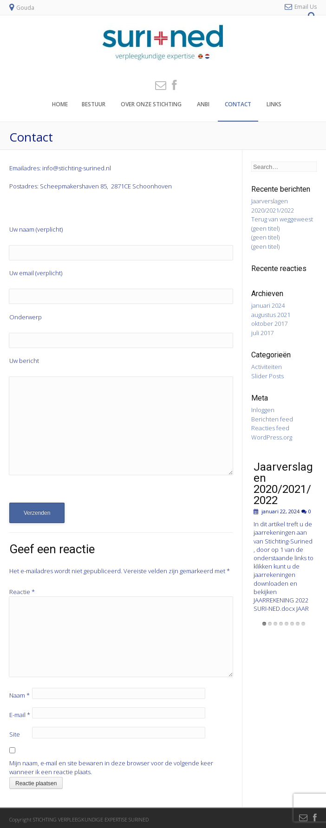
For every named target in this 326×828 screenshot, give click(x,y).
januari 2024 (268, 305)
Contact (238, 104)
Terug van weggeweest (282, 219)
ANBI (203, 104)
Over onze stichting (151, 104)
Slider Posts (267, 376)
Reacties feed (270, 428)
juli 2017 (262, 333)
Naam (19, 695)
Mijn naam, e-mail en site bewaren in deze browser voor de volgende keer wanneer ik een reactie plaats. (111, 767)
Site (14, 734)
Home (60, 104)
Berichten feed (272, 419)
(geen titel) (265, 228)
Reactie (22, 592)
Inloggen (262, 410)
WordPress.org (271, 437)
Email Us (305, 7)
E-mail (19, 715)
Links (274, 104)
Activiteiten (266, 366)
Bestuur (93, 104)
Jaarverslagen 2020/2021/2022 (272, 205)
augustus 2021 (270, 314)
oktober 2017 (269, 323)
